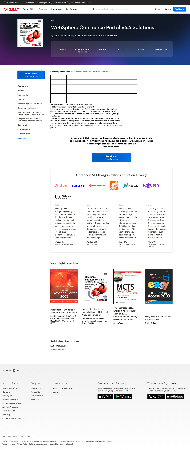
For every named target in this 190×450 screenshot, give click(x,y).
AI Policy (35, 399)
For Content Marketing (80, 3)
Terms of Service (8, 444)
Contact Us (36, 388)
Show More (22, 138)
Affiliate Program (10, 407)
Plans (157, 9)
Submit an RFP (8, 411)
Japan (56, 392)
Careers (6, 392)
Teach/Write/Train (10, 388)
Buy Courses (71, 9)
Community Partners (11, 403)
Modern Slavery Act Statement (61, 444)
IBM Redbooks (160, 49)
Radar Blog (56, 9)
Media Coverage (10, 399)
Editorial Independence (38, 444)
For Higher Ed (44, 3)
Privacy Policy (37, 395)
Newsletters (36, 392)
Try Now (179, 9)
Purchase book (57, 349)
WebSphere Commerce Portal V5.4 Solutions (90, 72)
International (60, 383)
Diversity (6, 414)
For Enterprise (11, 3)
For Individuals (60, 3)
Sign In (168, 9)
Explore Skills (28, 9)
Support (35, 383)
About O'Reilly (10, 383)
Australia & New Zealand (64, 388)
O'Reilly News (8, 395)
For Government (28, 3)
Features (43, 9)
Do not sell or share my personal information (19, 436)
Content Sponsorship (11, 418)
